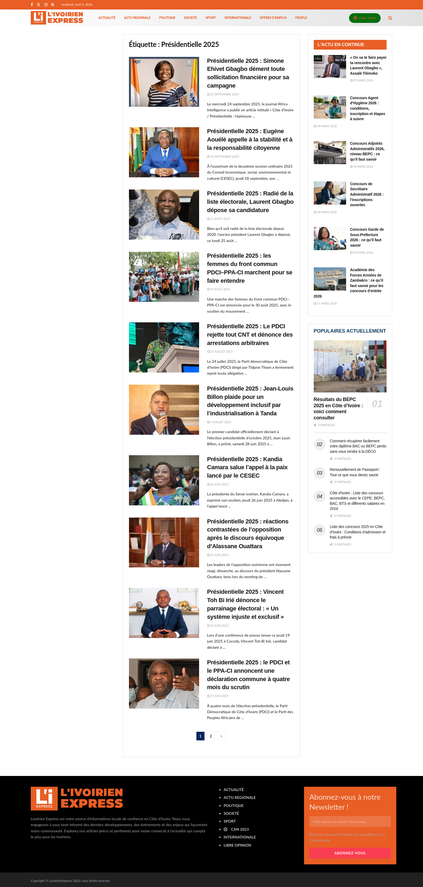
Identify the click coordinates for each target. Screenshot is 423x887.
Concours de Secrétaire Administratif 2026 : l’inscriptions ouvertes (367, 194)
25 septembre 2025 (223, 94)
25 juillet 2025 (220, 351)
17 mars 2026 (325, 303)
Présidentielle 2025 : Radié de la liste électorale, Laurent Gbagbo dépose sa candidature (250, 201)
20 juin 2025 (218, 625)
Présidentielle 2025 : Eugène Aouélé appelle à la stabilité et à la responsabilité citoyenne (249, 139)
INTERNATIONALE (237, 18)
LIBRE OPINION (237, 845)
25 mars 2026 (361, 80)
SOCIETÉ (190, 18)
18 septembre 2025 (223, 156)
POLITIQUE (167, 18)
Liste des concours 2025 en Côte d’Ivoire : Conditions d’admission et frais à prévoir (358, 531)
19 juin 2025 (218, 696)
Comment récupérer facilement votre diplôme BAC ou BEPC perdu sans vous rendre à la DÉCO (358, 446)
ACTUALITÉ (106, 18)
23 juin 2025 (218, 555)
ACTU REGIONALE (137, 18)
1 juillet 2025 (219, 422)
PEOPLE (301, 18)
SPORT (211, 18)
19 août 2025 (218, 289)
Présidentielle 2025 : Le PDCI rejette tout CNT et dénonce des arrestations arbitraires (250, 334)
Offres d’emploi (273, 18)
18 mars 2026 (325, 126)
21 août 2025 (218, 218)
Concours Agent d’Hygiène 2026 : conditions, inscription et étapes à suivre (367, 108)
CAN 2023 (364, 18)
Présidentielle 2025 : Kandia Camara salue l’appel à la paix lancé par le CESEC (247, 467)
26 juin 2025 (218, 484)
